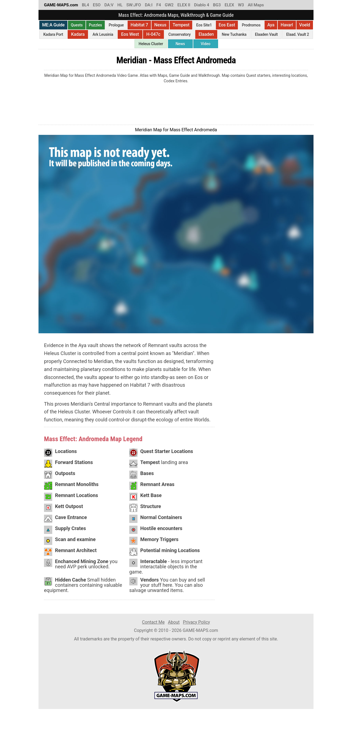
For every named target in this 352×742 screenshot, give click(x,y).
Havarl (286, 25)
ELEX (229, 4)
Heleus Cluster (151, 44)
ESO (97, 4)
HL (120, 4)
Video (205, 44)
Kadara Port (53, 34)
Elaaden (206, 34)
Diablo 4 (201, 4)
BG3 (217, 4)
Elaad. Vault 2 (297, 34)
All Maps (256, 4)
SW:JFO (133, 4)
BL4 (85, 4)
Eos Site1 (204, 25)
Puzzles (95, 25)
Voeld (304, 25)
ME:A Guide (53, 25)
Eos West (130, 34)
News (180, 44)
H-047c (153, 34)
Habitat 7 (139, 25)
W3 (241, 4)
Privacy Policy (196, 622)
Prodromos (251, 25)
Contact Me (153, 622)
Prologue (116, 25)
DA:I (149, 4)
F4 (158, 4)
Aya (270, 25)
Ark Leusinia (103, 34)
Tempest (181, 25)
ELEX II (183, 4)
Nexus (160, 25)
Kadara (77, 34)
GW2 (169, 4)
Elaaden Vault (266, 34)
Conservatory (179, 34)
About (174, 622)
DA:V (109, 4)
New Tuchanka (234, 34)
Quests (77, 25)
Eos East (227, 25)
